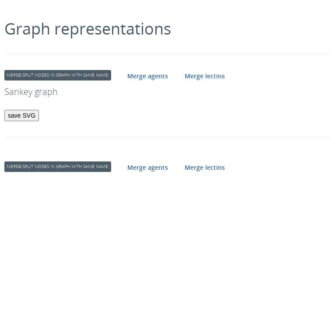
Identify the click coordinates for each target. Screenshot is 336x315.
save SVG (21, 115)
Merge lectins (205, 76)
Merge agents (147, 76)
